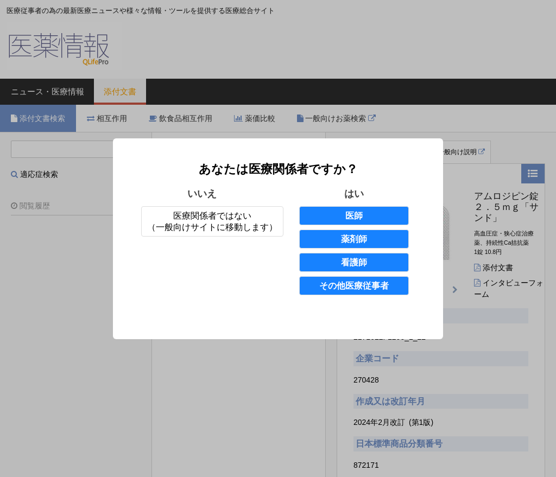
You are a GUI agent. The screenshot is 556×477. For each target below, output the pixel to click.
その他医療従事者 (354, 285)
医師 (354, 215)
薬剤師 (354, 239)
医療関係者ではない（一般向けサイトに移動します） (212, 221)
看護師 (354, 262)
